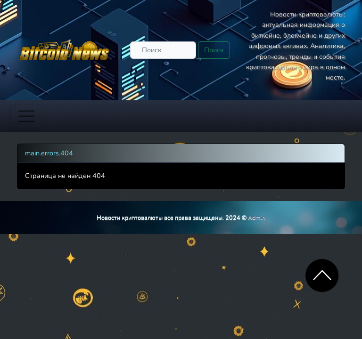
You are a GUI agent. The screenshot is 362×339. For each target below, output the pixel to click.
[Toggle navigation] (26, 116)
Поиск (214, 50)
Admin (256, 217)
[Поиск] (163, 50)
